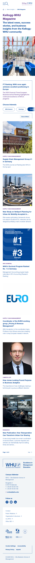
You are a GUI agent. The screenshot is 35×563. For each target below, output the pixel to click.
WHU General (8, 109)
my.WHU (8, 519)
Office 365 (9, 521)
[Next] (30, 452)
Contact (8, 511)
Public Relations (11, 513)
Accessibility (22, 546)
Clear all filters (25, 116)
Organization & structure (13, 516)
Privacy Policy (10, 549)
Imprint (18, 549)
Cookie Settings (11, 546)
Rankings (21, 109)
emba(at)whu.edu (13, 492)
